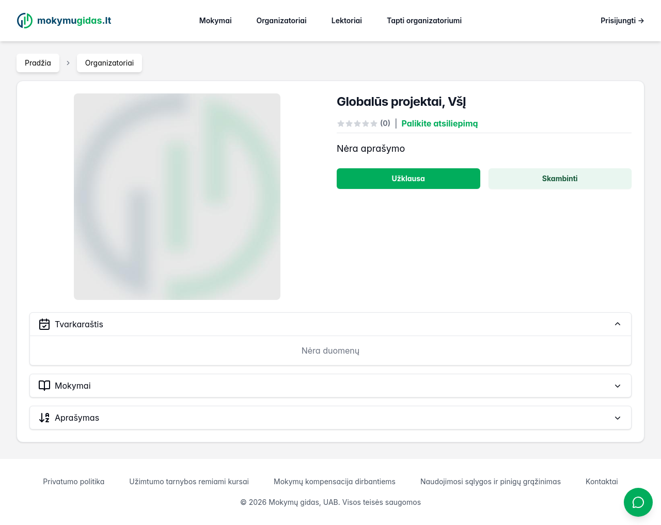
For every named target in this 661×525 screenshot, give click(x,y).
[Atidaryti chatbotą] (638, 502)
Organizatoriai (282, 20)
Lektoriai (347, 20)
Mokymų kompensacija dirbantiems (335, 481)
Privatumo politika (73, 481)
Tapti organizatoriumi (424, 20)
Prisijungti (622, 20)
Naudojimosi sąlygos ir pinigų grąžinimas (490, 481)
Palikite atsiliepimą (440, 123)
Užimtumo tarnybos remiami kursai (189, 481)
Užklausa (408, 178)
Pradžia (38, 62)
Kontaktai (602, 481)
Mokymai (215, 20)
